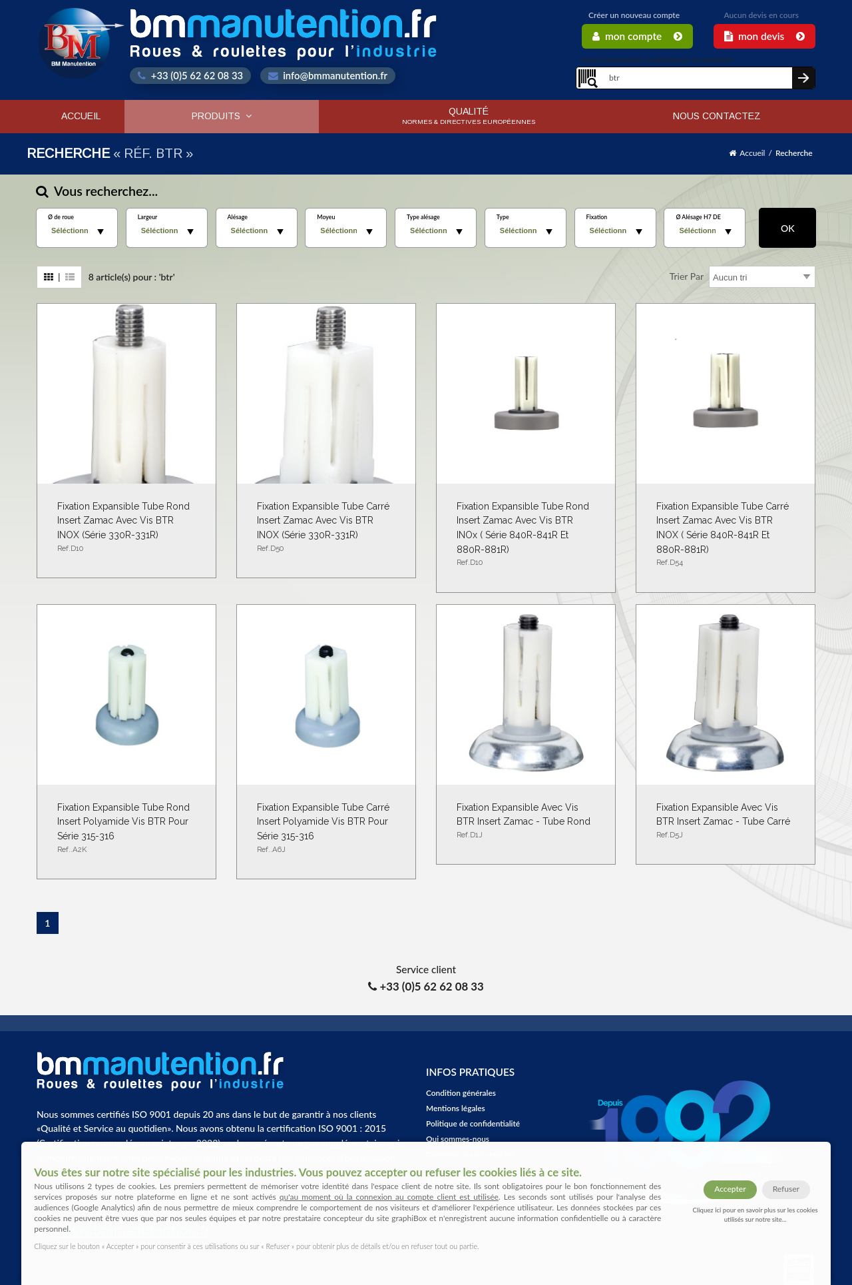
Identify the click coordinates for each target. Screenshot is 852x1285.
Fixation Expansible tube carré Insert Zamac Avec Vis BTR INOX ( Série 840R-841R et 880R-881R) (725, 535)
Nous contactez (717, 116)
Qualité (468, 115)
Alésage (238, 217)
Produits (221, 116)
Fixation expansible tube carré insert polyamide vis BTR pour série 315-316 (326, 828)
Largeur (148, 217)
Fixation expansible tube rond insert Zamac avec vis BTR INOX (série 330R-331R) (126, 527)
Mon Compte (637, 36)
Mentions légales (455, 1108)
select (100, 231)
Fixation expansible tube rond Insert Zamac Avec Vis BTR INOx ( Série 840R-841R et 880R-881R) (526, 535)
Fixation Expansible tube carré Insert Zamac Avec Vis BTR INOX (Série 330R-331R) (326, 527)
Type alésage (423, 217)
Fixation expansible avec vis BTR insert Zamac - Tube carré (725, 821)
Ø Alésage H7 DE (698, 217)
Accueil (81, 116)
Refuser (786, 1189)
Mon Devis (764, 36)
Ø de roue (61, 217)
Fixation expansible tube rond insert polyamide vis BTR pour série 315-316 (126, 828)
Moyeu (326, 217)
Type (503, 217)
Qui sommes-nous (457, 1139)
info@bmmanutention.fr (327, 75)
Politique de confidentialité (473, 1123)
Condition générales (461, 1093)
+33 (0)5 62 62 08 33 (190, 75)
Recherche (794, 153)
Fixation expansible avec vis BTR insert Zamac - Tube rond (526, 821)
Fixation (597, 217)
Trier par (687, 276)
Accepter (730, 1189)
